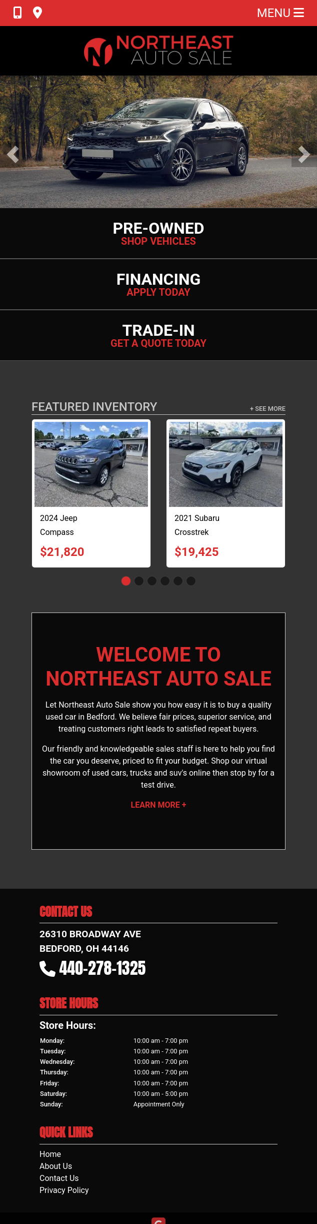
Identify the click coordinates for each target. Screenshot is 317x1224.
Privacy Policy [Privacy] (64, 1190)
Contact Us (59, 1178)
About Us (56, 1166)
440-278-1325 (103, 968)
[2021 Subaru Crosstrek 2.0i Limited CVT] (225, 464)
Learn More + (158, 805)
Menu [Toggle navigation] (280, 13)
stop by (243, 773)
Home (50, 1154)
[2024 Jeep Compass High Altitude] (91, 464)
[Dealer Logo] (159, 51)
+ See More (268, 408)
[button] (13, 154)
